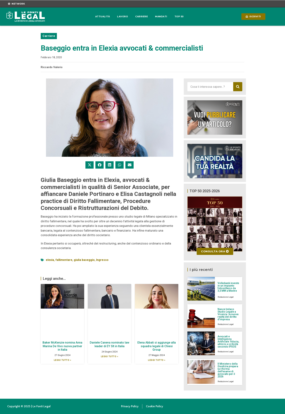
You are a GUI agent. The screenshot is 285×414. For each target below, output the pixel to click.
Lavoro (122, 16)
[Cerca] (237, 86)
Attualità (102, 16)
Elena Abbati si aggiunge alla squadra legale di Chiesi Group (156, 346)
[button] (89, 165)
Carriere (141, 16)
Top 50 (179, 16)
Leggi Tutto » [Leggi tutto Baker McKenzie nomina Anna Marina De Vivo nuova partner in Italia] (62, 360)
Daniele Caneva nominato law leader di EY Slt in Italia (109, 344)
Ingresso (102, 260)
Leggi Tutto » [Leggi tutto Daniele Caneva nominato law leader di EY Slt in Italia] (109, 356)
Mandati (161, 16)
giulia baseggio (84, 260)
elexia (50, 260)
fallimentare (63, 260)
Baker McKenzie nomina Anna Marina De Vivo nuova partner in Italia (62, 346)
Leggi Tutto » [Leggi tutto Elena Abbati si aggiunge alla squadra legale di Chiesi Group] (156, 360)
